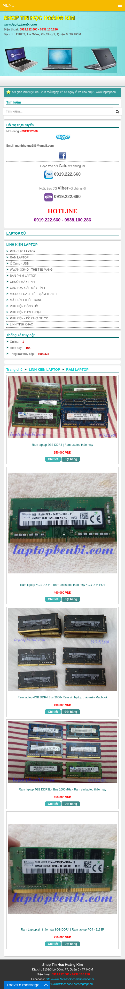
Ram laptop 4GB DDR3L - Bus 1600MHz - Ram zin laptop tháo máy (62, 789)
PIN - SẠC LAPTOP (23, 251)
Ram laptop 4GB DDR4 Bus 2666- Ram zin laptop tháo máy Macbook (63, 697)
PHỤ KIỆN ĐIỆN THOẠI (25, 312)
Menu (120, 5)
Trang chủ (14, 369)
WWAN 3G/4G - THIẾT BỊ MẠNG (31, 269)
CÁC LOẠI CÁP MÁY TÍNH (27, 288)
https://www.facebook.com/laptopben (69, 984)
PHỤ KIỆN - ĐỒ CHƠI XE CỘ (29, 318)
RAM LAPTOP (19, 257)
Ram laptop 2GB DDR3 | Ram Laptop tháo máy (62, 445)
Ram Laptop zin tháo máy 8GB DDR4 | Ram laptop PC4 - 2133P (62, 929)
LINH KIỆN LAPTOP (44, 369)
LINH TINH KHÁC (21, 324)
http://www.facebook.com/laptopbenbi (70, 979)
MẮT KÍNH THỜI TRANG (26, 300)
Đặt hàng (70, 459)
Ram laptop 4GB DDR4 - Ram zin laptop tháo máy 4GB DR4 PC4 (62, 585)
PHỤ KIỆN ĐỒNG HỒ (24, 306)
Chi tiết (53, 459)
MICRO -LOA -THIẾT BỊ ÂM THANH (33, 294)
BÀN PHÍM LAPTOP (23, 275)
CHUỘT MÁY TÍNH (22, 282)
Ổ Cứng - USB (19, 263)
